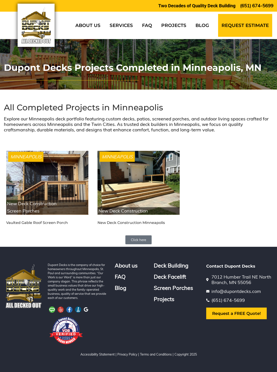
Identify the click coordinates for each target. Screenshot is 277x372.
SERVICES (121, 25)
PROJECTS (173, 25)
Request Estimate (245, 25)
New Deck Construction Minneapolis (131, 223)
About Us (87, 25)
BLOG (202, 25)
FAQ (147, 25)
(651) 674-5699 (256, 5)
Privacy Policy (127, 354)
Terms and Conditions (156, 354)
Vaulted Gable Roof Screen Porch (37, 223)
